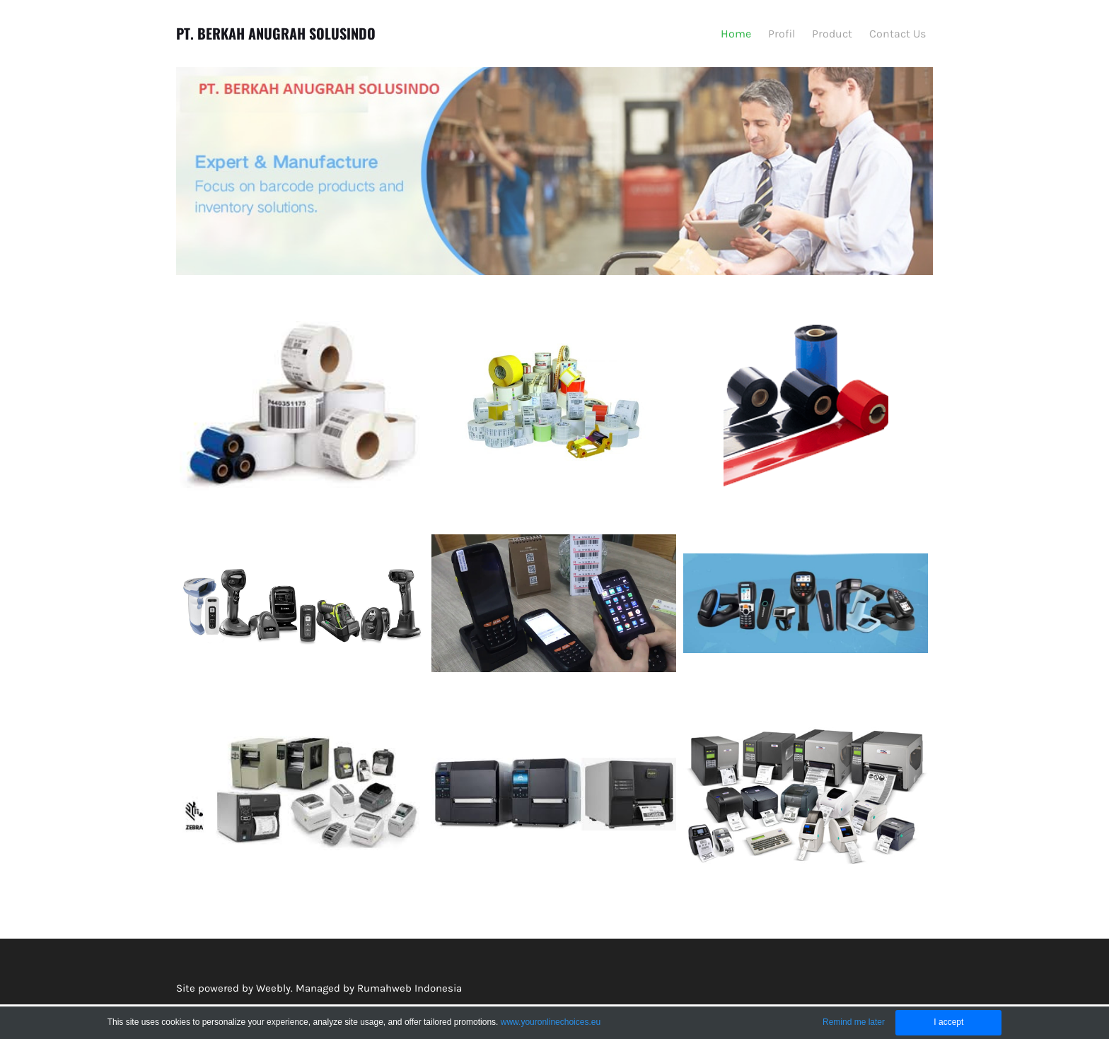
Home (736, 33)
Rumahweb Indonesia (409, 988)
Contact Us (897, 33)
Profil (781, 33)
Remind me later (854, 1022)
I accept (948, 1022)
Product (832, 33)
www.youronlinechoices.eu (550, 1022)
